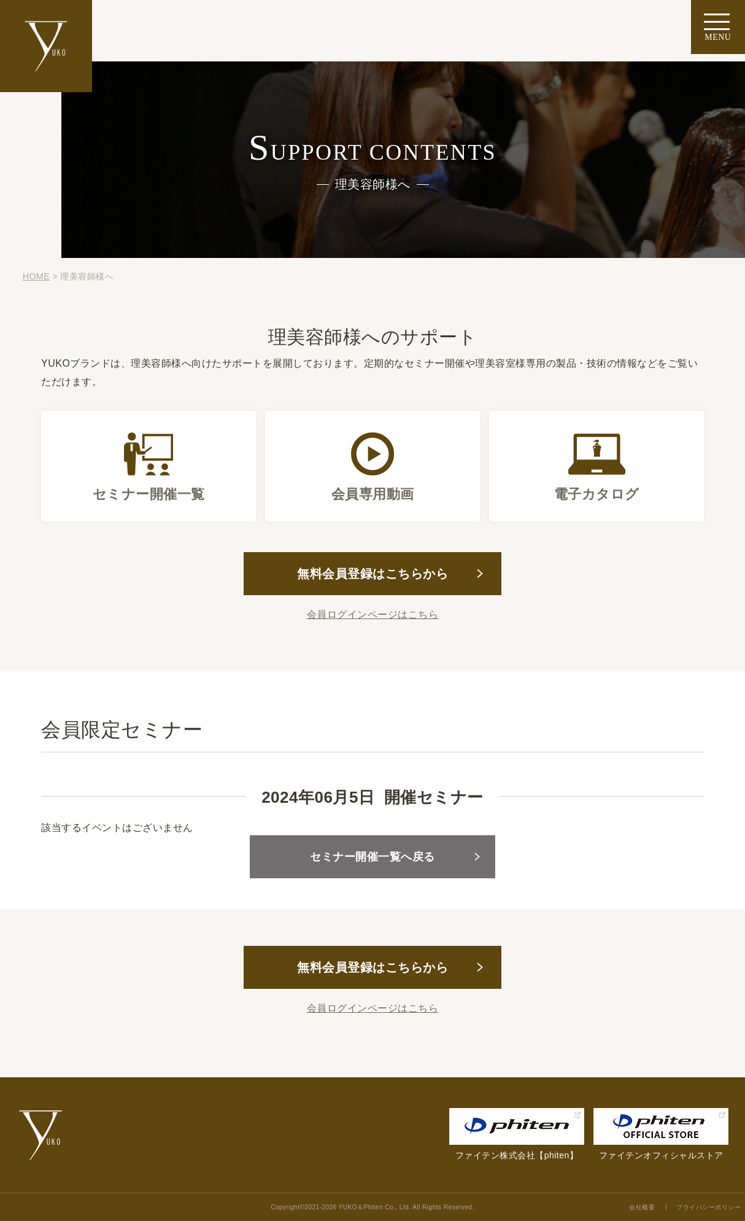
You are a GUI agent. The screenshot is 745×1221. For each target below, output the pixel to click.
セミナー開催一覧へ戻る (372, 857)
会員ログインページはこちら (373, 614)
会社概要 (642, 1207)
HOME (36, 276)
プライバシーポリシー (708, 1207)
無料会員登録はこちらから (372, 573)
